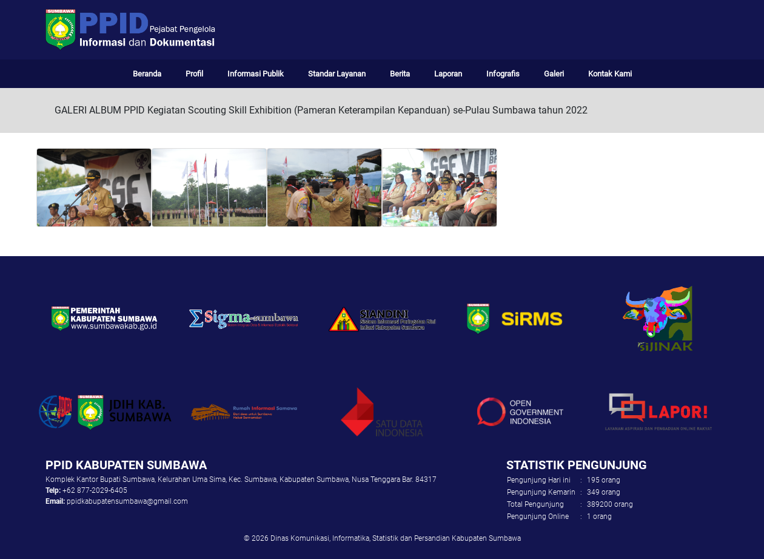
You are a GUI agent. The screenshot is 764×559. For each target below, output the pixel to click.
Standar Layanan (337, 73)
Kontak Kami (610, 73)
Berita (400, 73)
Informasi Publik (255, 73)
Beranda (147, 73)
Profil (194, 73)
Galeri (554, 73)
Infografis (503, 73)
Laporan (448, 73)
